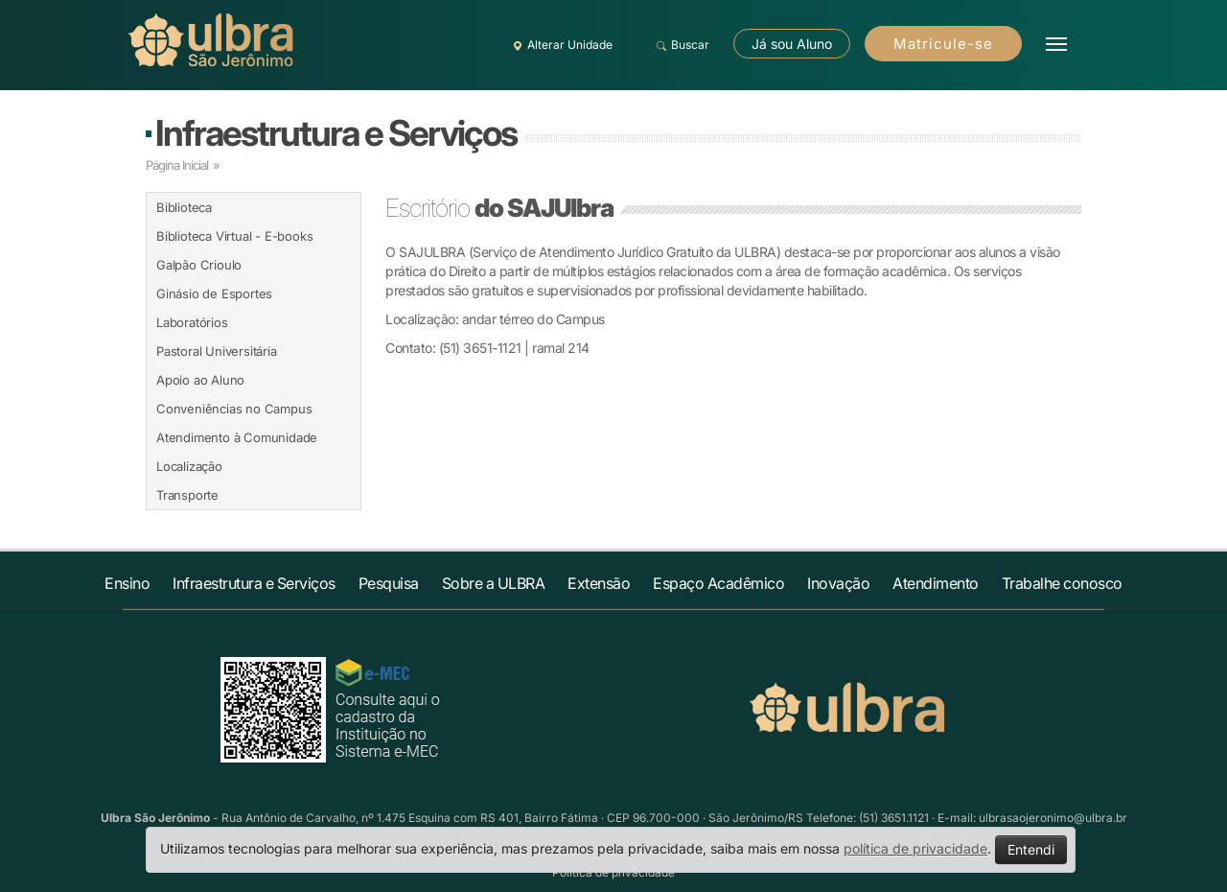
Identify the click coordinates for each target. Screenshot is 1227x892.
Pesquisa (389, 583)
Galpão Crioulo (199, 264)
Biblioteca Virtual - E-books (234, 236)
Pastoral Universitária (216, 351)
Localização (189, 466)
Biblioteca (184, 207)
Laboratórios (192, 322)
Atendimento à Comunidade (236, 437)
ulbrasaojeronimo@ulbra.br (1053, 817)
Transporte (187, 495)
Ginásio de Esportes (214, 293)
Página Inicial (177, 165)
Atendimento (935, 583)
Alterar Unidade (560, 45)
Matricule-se (943, 44)
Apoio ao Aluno (200, 379)
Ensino (127, 583)
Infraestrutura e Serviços (336, 132)
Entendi (1030, 849)
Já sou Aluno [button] (792, 43)
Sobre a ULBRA (493, 583)
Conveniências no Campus (234, 408)
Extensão (598, 583)
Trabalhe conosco (1062, 583)
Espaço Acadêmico (718, 583)
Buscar (680, 45)
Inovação (838, 583)
